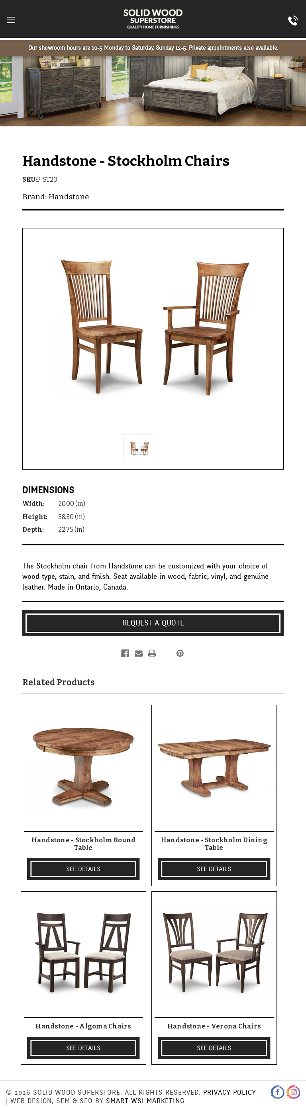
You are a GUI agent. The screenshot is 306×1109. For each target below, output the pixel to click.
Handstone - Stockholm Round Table (83, 843)
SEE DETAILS (83, 869)
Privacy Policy (229, 1092)
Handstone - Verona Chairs (214, 1026)
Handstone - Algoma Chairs (83, 1026)
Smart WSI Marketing (145, 1101)
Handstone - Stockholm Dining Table (214, 843)
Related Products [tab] (58, 682)
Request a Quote (153, 623)
